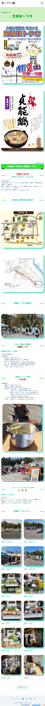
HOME (3, 12)
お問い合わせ (22, 687)
